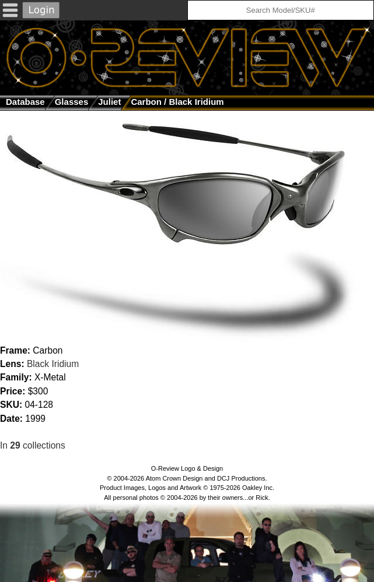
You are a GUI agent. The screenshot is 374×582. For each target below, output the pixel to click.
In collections (32, 445)
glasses (72, 102)
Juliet (109, 102)
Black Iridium (53, 364)
